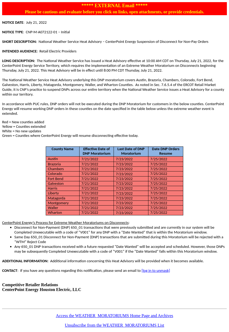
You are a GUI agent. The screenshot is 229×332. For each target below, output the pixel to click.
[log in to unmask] (155, 270)
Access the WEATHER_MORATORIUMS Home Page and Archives (114, 315)
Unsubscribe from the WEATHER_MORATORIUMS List (114, 325)
